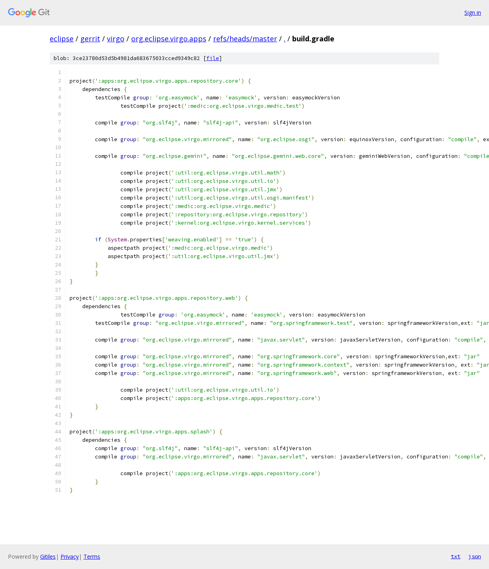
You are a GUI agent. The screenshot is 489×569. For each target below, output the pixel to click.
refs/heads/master (245, 38)
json (474, 556)
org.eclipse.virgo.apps (168, 38)
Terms (91, 556)
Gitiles (48, 556)
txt (455, 556)
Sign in (472, 12)
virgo (115, 38)
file (212, 58)
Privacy (69, 556)
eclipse (62, 38)
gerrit (90, 38)
